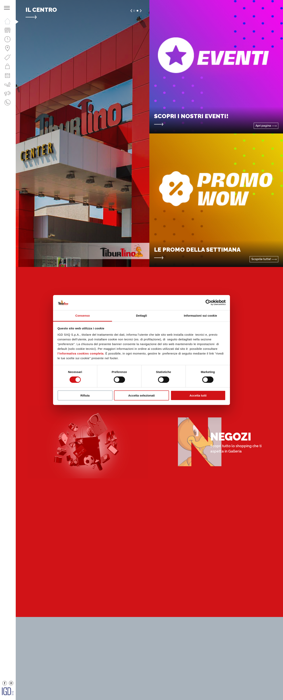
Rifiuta (85, 395)
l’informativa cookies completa (81, 353)
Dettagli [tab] (141, 315)
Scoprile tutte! (264, 259)
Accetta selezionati (141, 395)
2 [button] (137, 11)
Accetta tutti (198, 395)
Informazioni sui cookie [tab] (200, 315)
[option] (82, 133)
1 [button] (134, 11)
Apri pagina (266, 125)
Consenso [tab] (82, 315)
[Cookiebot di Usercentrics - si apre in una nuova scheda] (208, 302)
